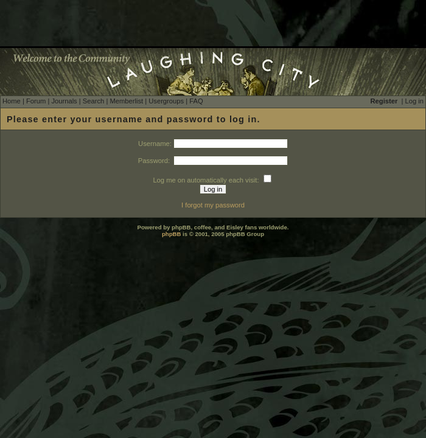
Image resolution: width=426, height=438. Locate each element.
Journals (64, 101)
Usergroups (166, 101)
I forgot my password (213, 205)
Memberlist (126, 101)
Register (384, 101)
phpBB (171, 234)
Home (11, 101)
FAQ (196, 101)
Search (93, 101)
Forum (36, 101)
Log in (414, 101)
